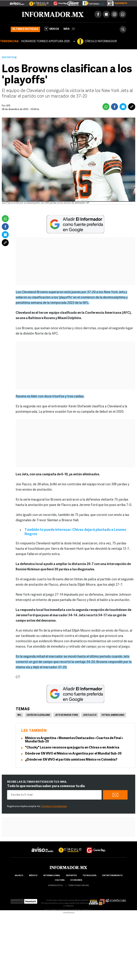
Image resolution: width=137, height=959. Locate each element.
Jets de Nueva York (66, 715)
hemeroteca (55, 886)
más (69, 29)
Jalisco (18, 876)
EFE (8, 106)
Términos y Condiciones (54, 806)
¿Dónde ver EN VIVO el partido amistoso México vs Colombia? (71, 759)
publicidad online (78, 886)
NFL (19, 715)
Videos (51, 28)
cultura (60, 880)
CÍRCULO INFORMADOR (101, 41)
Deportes (8, 57)
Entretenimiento (112, 876)
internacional (51, 876)
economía (76, 880)
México (33, 876)
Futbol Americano (113, 715)
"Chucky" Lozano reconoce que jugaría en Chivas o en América (72, 747)
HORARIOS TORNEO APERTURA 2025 (45, 41)
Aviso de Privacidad (54, 910)
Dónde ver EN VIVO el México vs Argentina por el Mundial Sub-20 (73, 753)
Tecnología (89, 876)
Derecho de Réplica (72, 910)
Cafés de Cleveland (38, 715)
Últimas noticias (25, 29)
